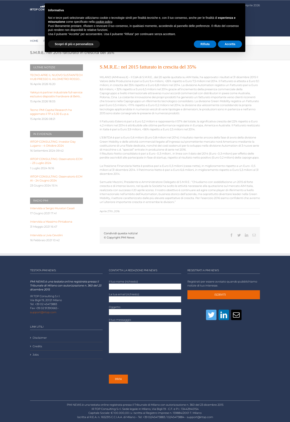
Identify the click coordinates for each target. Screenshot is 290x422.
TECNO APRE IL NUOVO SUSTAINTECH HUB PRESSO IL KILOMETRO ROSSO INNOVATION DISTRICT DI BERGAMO (56, 77)
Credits (37, 346)
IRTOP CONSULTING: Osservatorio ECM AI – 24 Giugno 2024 (56, 178)
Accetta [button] (230, 44)
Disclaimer (40, 337)
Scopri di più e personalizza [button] (74, 44)
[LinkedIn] (224, 315)
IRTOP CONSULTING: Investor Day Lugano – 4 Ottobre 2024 (53, 143)
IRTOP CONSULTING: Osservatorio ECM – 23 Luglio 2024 (56, 161)
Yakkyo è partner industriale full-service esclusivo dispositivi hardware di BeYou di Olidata (56, 94)
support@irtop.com (43, 312)
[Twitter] (211, 315)
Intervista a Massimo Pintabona (51, 221)
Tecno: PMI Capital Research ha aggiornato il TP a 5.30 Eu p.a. (51, 111)
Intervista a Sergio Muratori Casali (52, 208)
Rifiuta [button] (205, 44)
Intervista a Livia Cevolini (46, 235)
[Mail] (236, 315)
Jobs (36, 354)
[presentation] (140, 364)
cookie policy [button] (103, 21)
